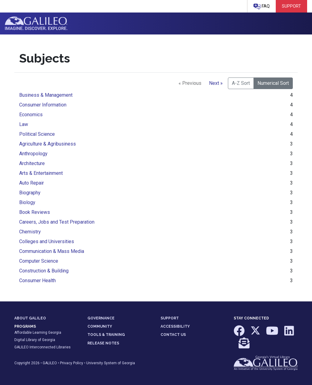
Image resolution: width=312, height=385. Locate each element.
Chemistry (30, 232)
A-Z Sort (241, 83)
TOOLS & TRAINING (106, 335)
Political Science (37, 134)
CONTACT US (173, 335)
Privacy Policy (71, 363)
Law (23, 124)
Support (291, 6)
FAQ (262, 6)
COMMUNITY (99, 326)
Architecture (32, 163)
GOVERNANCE (101, 318)
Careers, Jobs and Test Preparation (56, 222)
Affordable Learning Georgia (37, 332)
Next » (216, 83)
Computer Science (38, 261)
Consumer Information (42, 105)
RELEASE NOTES (103, 343)
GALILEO (50, 363)
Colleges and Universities (46, 241)
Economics (31, 114)
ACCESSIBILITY (175, 326)
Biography (30, 193)
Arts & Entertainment (41, 173)
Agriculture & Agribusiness (47, 144)
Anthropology (33, 154)
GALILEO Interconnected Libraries (42, 347)
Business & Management (46, 95)
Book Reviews (34, 212)
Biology (27, 202)
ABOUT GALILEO (30, 318)
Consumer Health (37, 280)
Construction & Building (44, 271)
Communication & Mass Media (51, 251)
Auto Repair (31, 183)
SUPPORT (170, 318)
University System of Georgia (110, 363)
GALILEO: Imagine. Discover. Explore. (36, 23)
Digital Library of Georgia (34, 340)
